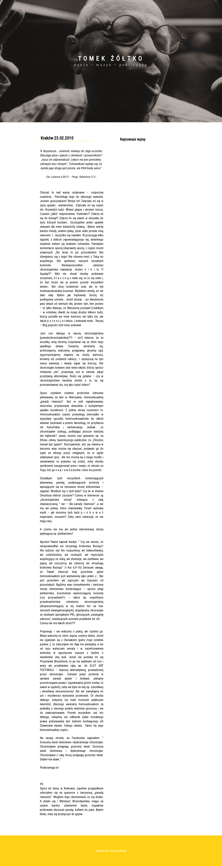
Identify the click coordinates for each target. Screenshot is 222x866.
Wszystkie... (125, 178)
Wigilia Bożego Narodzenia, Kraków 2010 (139, 167)
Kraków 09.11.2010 (129, 173)
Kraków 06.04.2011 (129, 151)
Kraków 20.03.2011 (129, 162)
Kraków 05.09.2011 (129, 156)
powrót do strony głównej (111, 850)
